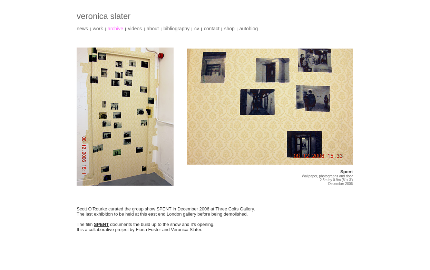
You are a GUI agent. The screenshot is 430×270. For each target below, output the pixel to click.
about (153, 28)
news (82, 28)
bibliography (177, 28)
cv (196, 28)
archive (115, 28)
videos (135, 28)
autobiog (249, 28)
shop (229, 28)
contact (211, 28)
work (98, 28)
